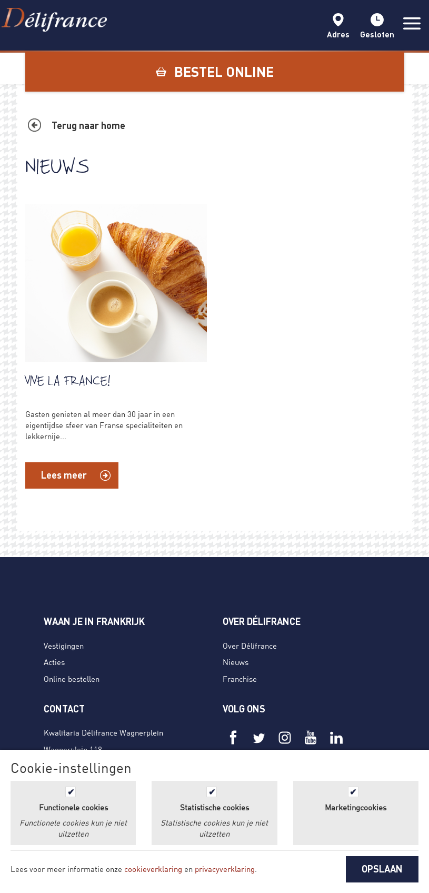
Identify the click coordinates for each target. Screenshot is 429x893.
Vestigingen (64, 645)
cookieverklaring (153, 869)
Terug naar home (88, 125)
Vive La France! (68, 380)
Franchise (240, 678)
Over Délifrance (250, 645)
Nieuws (235, 662)
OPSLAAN (382, 869)
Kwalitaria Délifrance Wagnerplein (103, 732)
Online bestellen (71, 678)
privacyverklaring (225, 869)
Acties (54, 662)
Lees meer (64, 475)
